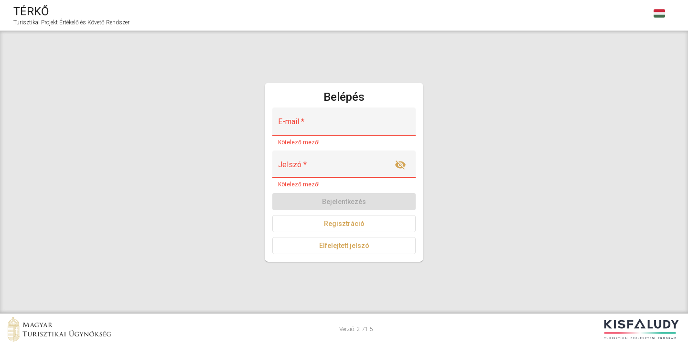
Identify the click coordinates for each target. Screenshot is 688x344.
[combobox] (659, 15)
